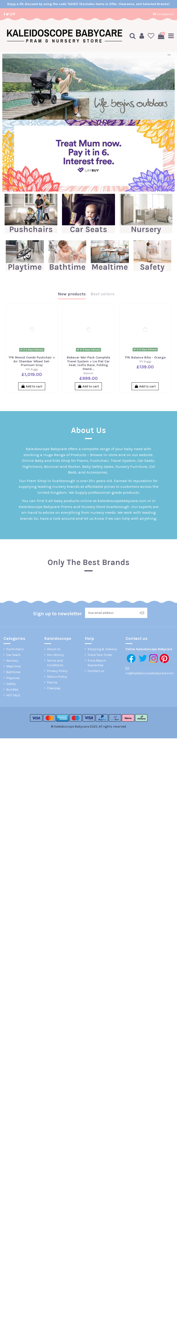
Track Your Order (100, 655)
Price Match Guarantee (97, 663)
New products (72, 294)
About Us (54, 649)
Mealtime (109, 266)
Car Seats (88, 229)
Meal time (13, 667)
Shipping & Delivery (102, 649)
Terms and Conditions (55, 663)
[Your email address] (110, 613)
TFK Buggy (32, 369)
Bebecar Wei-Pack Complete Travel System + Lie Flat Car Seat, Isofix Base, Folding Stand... (88, 363)
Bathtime (67, 266)
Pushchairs (31, 229)
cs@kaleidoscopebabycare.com (150, 674)
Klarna (52, 683)
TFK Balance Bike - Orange (145, 357)
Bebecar (88, 373)
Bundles (12, 690)
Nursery (146, 229)
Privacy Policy (57, 671)
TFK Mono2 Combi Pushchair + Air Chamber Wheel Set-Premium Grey (32, 361)
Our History (55, 655)
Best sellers (103, 294)
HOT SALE (13, 696)
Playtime (25, 266)
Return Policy (57, 677)
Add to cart (31, 386)
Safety (152, 266)
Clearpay (53, 689)
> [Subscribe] (141, 613)
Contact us (96, 671)
